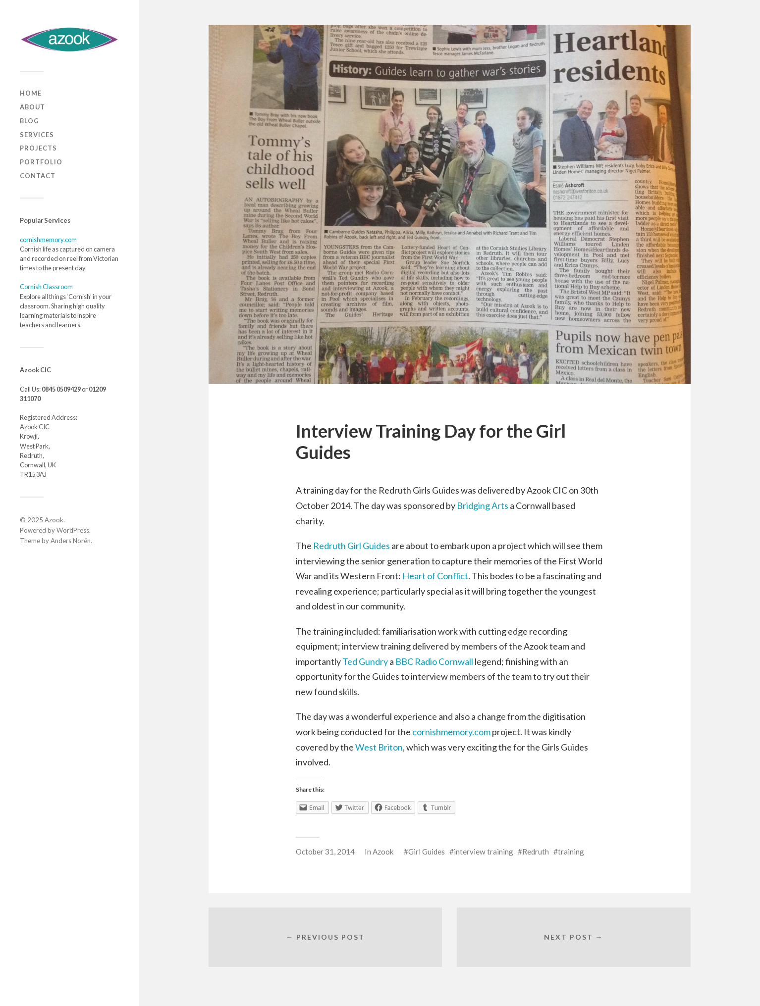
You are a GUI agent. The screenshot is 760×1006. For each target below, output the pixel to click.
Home (31, 93)
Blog (29, 121)
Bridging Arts (482, 505)
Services (37, 135)
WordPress (72, 530)
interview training (483, 851)
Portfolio (41, 162)
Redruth (535, 851)
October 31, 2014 (325, 851)
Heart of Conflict (435, 575)
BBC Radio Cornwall (434, 661)
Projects (38, 148)
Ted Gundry (365, 661)
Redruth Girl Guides (351, 545)
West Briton (379, 747)
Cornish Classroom (46, 287)
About (32, 107)
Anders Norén (71, 541)
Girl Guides (426, 851)
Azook (54, 520)
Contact (37, 176)
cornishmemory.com (48, 240)
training (571, 851)
